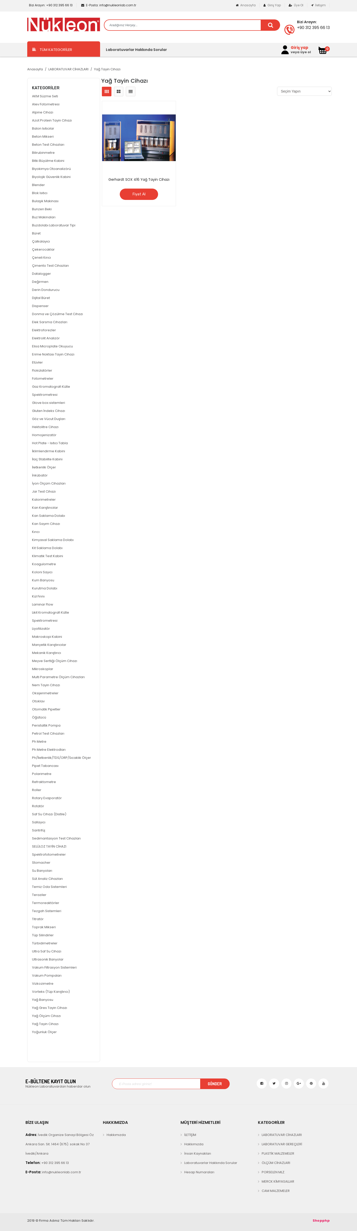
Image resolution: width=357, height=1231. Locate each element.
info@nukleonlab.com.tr (108, 5)
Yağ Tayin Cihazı (107, 69)
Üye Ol (296, 5)
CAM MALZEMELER (276, 1190)
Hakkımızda (116, 1134)
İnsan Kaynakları (197, 1153)
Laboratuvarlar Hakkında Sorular (136, 49)
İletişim (318, 5)
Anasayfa (246, 5)
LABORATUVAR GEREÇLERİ (282, 1144)
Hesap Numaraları (199, 1172)
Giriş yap (299, 47)
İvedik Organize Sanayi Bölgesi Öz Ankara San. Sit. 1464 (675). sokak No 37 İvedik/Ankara (59, 1144)
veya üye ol (301, 52)
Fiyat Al (138, 194)
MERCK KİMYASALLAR (278, 1181)
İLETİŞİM (190, 1134)
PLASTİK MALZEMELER (278, 1153)
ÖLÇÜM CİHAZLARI (276, 1162)
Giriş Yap (272, 5)
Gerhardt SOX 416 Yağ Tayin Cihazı (138, 179)
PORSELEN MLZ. (273, 1172)
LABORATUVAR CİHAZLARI (68, 69)
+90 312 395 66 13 (50, 5)
